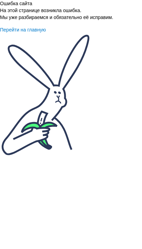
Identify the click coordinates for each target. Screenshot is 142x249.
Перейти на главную (23, 30)
